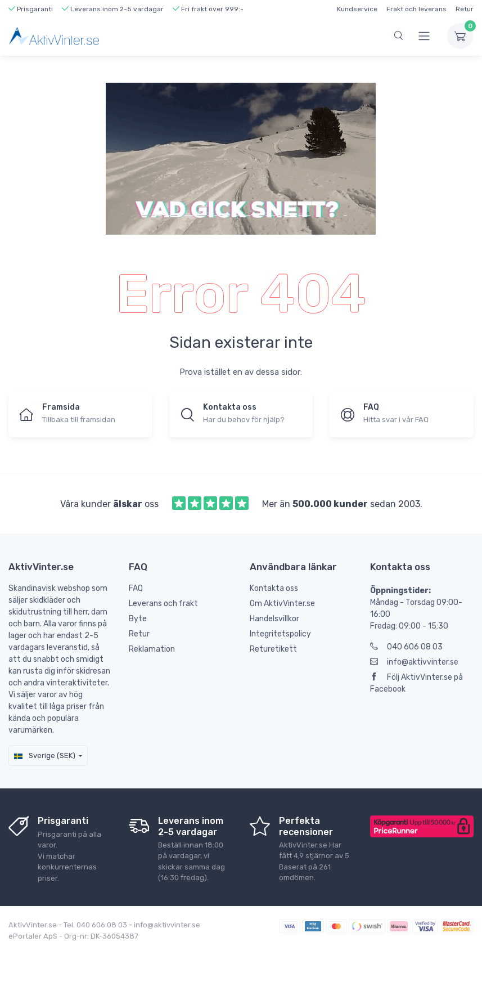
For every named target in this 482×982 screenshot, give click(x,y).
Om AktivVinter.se (282, 603)
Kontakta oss (274, 588)
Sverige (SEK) (44, 755)
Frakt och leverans (416, 9)
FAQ (136, 588)
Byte (138, 619)
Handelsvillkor (274, 619)
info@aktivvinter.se (414, 662)
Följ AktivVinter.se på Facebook (416, 683)
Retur (465, 9)
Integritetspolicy (280, 634)
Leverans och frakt (163, 603)
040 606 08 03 (406, 647)
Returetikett (273, 649)
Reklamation (152, 649)
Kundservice (357, 9)
